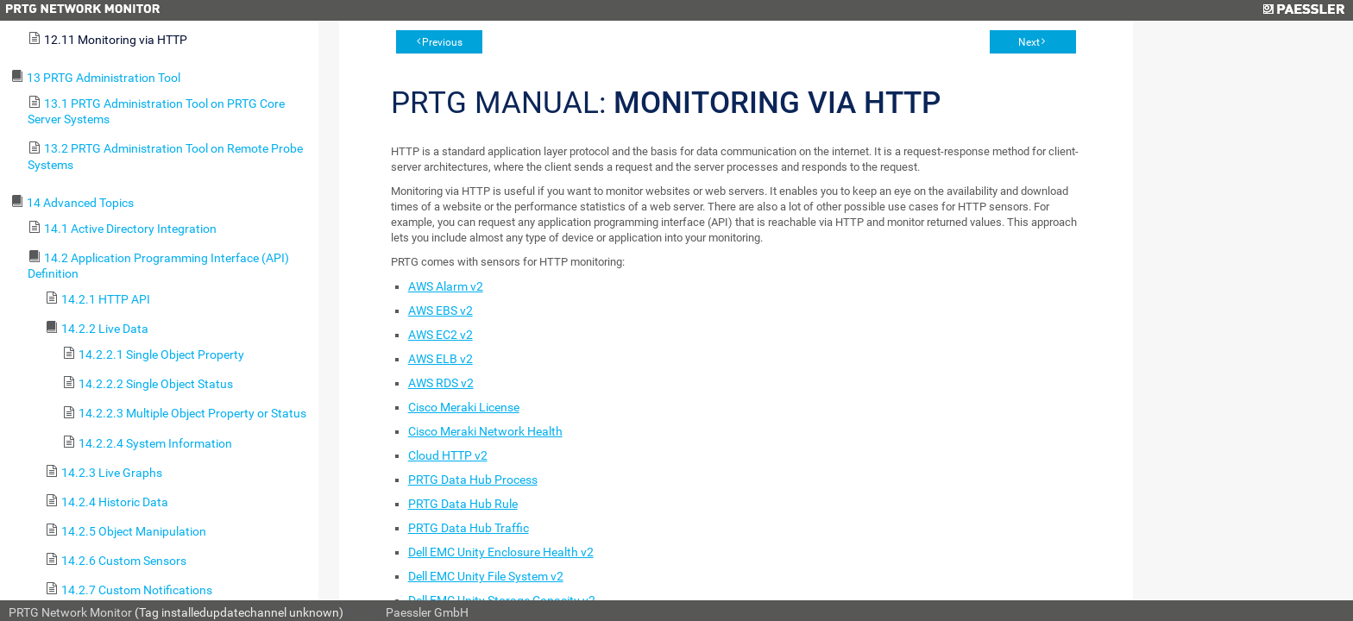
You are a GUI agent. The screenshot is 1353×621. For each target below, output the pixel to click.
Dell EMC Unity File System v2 (485, 576)
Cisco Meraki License (463, 407)
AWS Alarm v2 (445, 286)
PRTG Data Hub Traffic (468, 528)
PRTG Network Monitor (70, 612)
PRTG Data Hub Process (473, 479)
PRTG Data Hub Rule (463, 504)
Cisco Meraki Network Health (485, 431)
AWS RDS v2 (441, 383)
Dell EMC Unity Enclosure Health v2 (501, 552)
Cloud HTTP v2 (448, 455)
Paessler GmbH (427, 612)
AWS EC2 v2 (440, 335)
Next (1029, 42)
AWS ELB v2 (440, 359)
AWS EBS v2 (440, 310)
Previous (442, 42)
